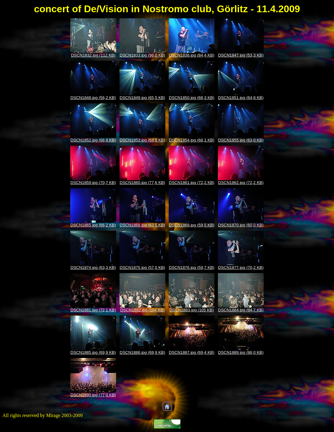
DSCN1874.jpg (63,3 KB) (93, 267)
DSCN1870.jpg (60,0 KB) (241, 225)
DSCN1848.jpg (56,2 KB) (93, 97)
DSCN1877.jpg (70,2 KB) (241, 267)
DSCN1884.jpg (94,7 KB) (241, 310)
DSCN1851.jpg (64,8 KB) (241, 97)
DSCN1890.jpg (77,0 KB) (93, 395)
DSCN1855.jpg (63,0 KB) (241, 140)
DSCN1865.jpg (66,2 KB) (93, 225)
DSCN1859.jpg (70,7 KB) (93, 182)
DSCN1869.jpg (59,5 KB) (192, 225)
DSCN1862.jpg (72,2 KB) (241, 182)
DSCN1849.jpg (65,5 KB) (142, 97)
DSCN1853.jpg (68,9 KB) (142, 140)
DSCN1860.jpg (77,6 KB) (142, 182)
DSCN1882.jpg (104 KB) (142, 310)
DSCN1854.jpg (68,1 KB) (192, 140)
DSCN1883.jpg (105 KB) (191, 310)
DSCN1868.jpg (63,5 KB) (142, 225)
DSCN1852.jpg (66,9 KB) (93, 140)
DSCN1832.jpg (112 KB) (93, 55)
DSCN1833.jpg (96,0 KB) (142, 55)
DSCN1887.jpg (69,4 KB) (192, 352)
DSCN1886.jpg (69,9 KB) (142, 352)
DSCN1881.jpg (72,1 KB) (93, 310)
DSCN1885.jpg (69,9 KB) (93, 352)
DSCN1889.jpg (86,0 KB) (241, 352)
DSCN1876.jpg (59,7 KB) (192, 267)
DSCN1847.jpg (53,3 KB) (241, 55)
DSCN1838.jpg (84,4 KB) (192, 55)
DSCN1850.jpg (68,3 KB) (192, 97)
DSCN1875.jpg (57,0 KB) (142, 267)
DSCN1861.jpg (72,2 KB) (192, 182)
